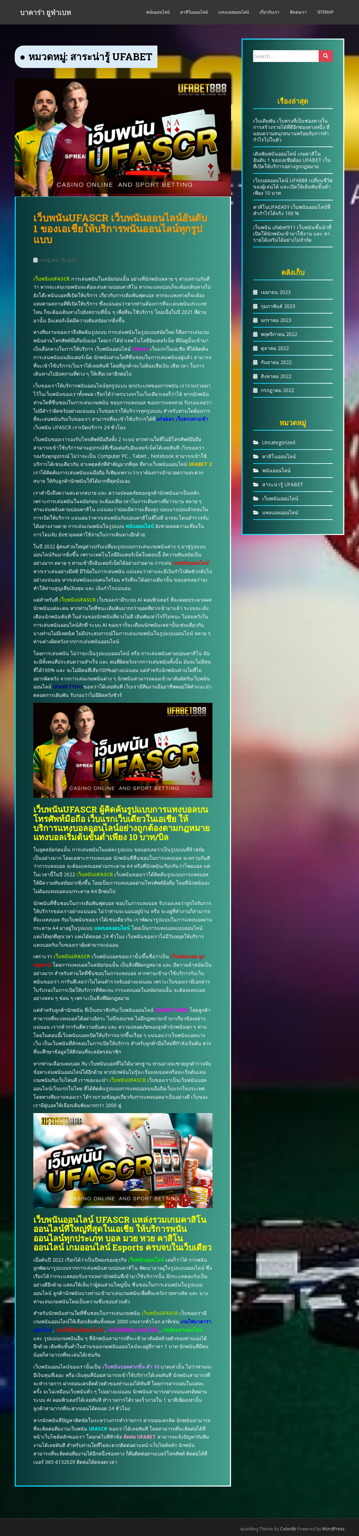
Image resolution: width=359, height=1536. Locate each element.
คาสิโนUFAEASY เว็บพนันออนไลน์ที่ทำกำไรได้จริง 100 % (291, 210)
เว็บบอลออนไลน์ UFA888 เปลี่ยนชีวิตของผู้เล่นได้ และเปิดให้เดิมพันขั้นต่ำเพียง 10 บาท (293, 186)
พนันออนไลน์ (158, 12)
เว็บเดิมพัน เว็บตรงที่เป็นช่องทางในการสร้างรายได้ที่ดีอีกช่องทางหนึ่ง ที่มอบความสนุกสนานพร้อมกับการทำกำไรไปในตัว (291, 130)
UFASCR (98, 1428)
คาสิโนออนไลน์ (194, 12)
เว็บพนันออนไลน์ (280, 498)
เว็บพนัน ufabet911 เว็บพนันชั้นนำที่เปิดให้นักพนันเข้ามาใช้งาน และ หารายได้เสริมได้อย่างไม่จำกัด (292, 233)
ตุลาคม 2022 (275, 348)
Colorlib (288, 1529)
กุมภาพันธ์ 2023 (278, 306)
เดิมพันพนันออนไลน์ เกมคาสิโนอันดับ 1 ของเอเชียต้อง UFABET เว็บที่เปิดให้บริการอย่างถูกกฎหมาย (292, 160)
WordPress (333, 1529)
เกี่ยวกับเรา (269, 12)
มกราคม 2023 (276, 320)
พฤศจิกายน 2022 (279, 334)
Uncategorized (278, 442)
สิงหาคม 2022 (276, 376)
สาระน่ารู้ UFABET (282, 484)
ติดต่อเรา (298, 12)
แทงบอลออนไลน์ (233, 12)
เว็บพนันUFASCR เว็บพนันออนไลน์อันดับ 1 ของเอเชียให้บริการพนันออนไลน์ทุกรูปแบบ (120, 228)
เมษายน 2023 (276, 292)
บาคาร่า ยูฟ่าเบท (45, 12)
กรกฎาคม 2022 (277, 390)
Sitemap (325, 12)
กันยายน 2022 (276, 362)
